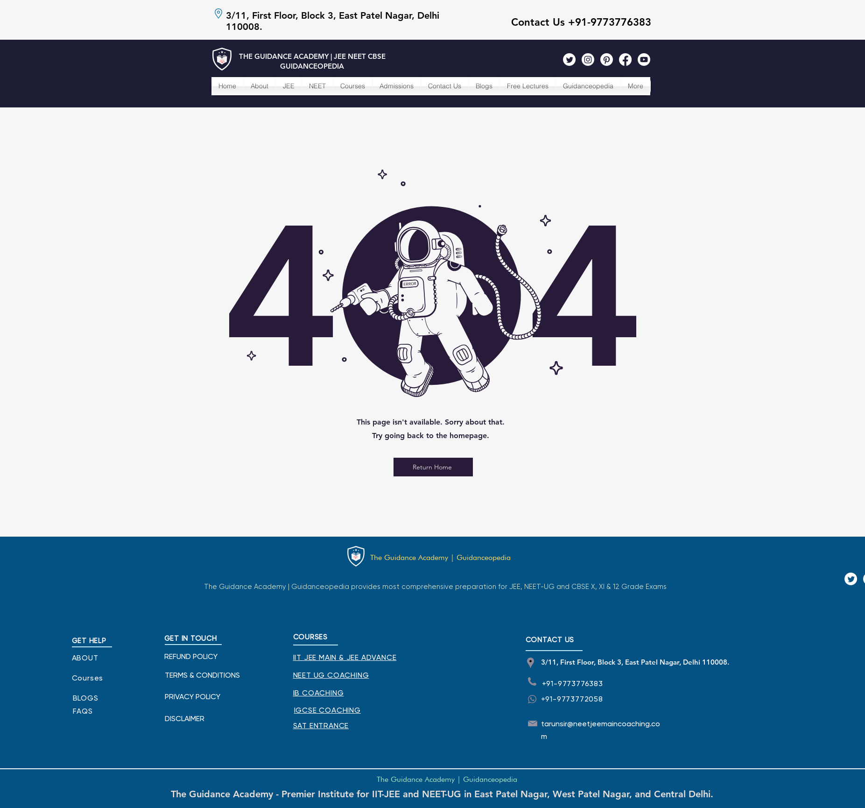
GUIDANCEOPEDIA (312, 66)
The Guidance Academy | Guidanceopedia (440, 557)
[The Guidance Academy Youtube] (644, 59)
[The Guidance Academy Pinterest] (606, 59)
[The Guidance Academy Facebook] (625, 59)
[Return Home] (433, 467)
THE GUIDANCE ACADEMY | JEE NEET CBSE (312, 56)
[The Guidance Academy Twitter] (569, 59)
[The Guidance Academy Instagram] (588, 59)
